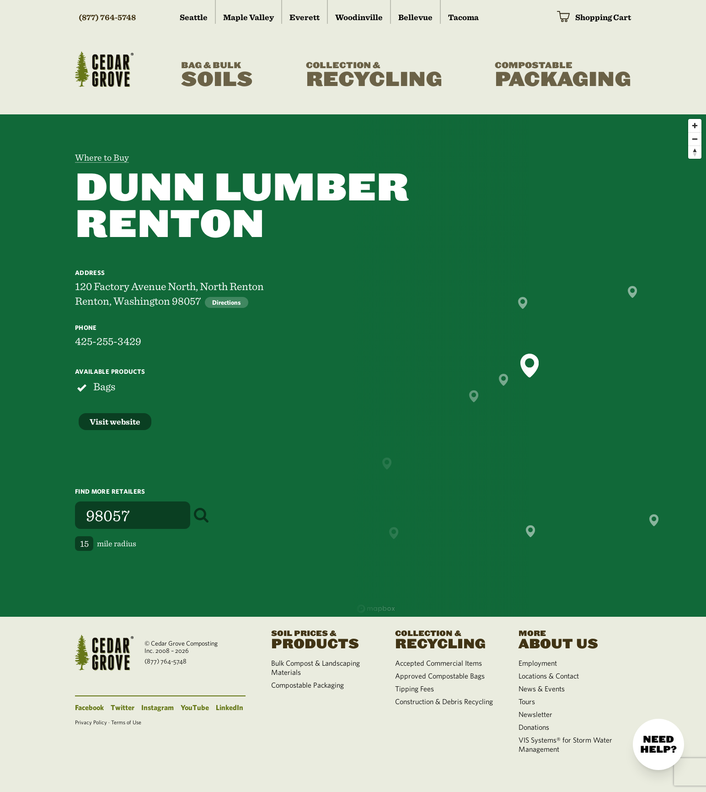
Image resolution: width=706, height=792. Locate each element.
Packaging (563, 75)
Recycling (374, 75)
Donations (534, 727)
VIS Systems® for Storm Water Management (565, 744)
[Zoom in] (694, 125)
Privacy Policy (91, 722)
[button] (529, 365)
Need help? (658, 744)
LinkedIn (229, 707)
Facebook (89, 707)
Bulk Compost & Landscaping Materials (315, 667)
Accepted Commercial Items (438, 663)
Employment (538, 663)
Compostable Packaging (307, 685)
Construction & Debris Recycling (444, 701)
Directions (226, 302)
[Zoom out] (694, 138)
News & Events (542, 688)
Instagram (157, 707)
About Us (569, 638)
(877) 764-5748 (107, 17)
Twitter (122, 707)
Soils (217, 75)
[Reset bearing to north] (694, 152)
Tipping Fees (414, 688)
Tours (527, 701)
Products (322, 638)
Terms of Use (126, 722)
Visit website (115, 421)
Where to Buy (102, 157)
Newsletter (535, 714)
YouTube (195, 707)
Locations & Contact (549, 676)
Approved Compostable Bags (440, 676)
